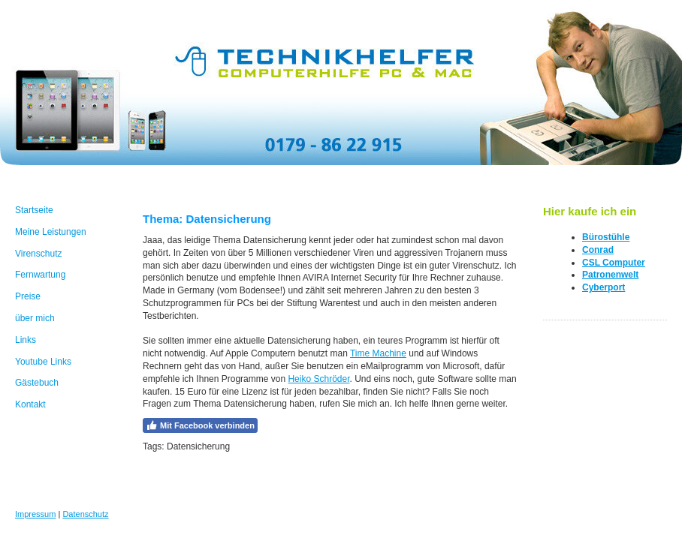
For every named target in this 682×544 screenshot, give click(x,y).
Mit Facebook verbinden (200, 425)
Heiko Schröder (318, 379)
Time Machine (378, 353)
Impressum (35, 513)
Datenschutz (85, 513)
